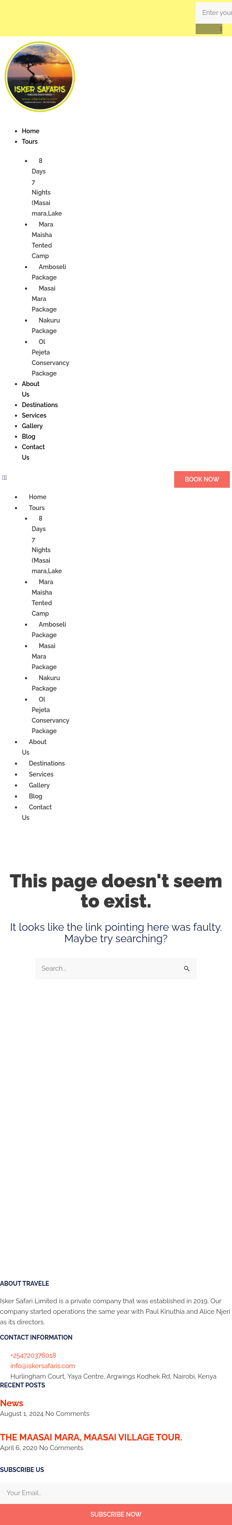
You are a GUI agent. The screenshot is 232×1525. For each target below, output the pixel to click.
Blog (28, 436)
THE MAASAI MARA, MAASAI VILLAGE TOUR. (91, 1437)
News (11, 1403)
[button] (209, 29)
